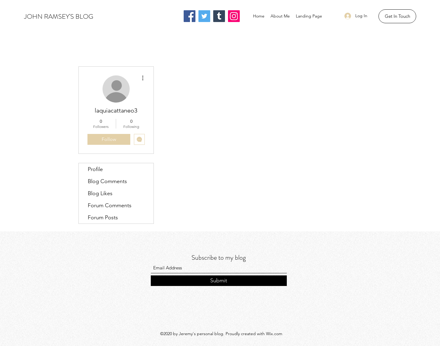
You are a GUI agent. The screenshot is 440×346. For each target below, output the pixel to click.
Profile (95, 169)
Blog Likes (100, 193)
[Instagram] (234, 16)
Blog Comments (107, 181)
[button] (397, 16)
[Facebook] (189, 16)
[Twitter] (204, 16)
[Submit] (219, 280)
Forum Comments (109, 205)
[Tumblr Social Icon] (219, 16)
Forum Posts (103, 217)
